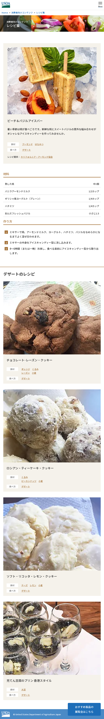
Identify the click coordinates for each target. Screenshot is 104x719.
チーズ (24, 585)
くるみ (35, 369)
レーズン (25, 372)
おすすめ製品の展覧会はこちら (84, 709)
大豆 (23, 689)
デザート (26, 149)
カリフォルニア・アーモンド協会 (37, 156)
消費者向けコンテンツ (22, 12)
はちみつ (39, 144)
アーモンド (27, 144)
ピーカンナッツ (28, 481)
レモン (33, 585)
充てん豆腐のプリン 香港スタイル (29, 680)
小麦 (34, 372)
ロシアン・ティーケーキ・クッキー (30, 468)
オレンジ (25, 369)
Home (5, 12)
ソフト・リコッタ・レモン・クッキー (32, 576)
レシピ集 (40, 12)
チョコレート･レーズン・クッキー (29, 360)
